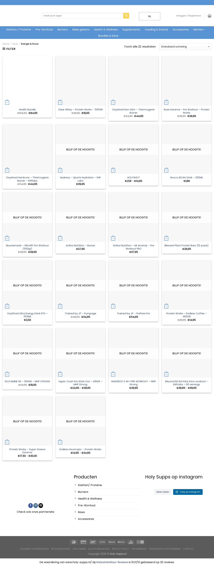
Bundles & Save (108, 36)
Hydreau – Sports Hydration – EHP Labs (80, 179)
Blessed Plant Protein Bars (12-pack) (187, 245)
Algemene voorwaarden (34, 548)
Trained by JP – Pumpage (80, 313)
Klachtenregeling (99, 548)
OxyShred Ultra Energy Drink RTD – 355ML (27, 315)
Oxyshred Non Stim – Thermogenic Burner (133, 111)
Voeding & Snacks (156, 29)
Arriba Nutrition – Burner (80, 245)
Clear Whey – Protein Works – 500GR (80, 109)
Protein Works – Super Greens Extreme (27, 451)
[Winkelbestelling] (185, 46)
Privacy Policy (121, 548)
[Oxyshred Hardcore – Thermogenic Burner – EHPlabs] (27, 149)
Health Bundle (27, 109)
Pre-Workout (44, 29)
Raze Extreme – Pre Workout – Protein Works (186, 111)
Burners (62, 29)
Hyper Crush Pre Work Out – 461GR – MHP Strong (80, 383)
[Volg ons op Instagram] (35, 505)
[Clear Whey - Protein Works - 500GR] (80, 81)
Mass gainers (80, 29)
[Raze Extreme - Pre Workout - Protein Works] (187, 81)
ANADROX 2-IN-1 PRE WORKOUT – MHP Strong (133, 383)
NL (147, 16)
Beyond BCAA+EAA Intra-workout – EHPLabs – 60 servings (186, 383)
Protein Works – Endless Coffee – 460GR (186, 315)
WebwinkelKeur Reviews (112, 562)
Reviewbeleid (139, 548)
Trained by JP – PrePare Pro (133, 313)
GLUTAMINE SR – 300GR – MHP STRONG (27, 381)
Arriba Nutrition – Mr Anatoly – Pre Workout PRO (133, 247)
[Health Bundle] (27, 81)
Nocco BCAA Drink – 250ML (186, 177)
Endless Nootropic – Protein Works (80, 449)
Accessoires (181, 29)
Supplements (131, 29)
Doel (15, 43)
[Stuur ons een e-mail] (40, 505)
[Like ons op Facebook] (30, 505)
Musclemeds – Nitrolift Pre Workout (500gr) (27, 247)
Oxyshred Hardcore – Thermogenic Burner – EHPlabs (27, 179)
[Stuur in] (126, 16)
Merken (199, 29)
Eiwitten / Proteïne (18, 29)
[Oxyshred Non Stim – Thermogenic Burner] (133, 81)
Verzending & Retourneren (165, 548)
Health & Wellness (106, 29)
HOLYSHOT (133, 177)
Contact (188, 548)
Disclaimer (79, 548)
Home (6, 43)
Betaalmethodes (61, 548)
